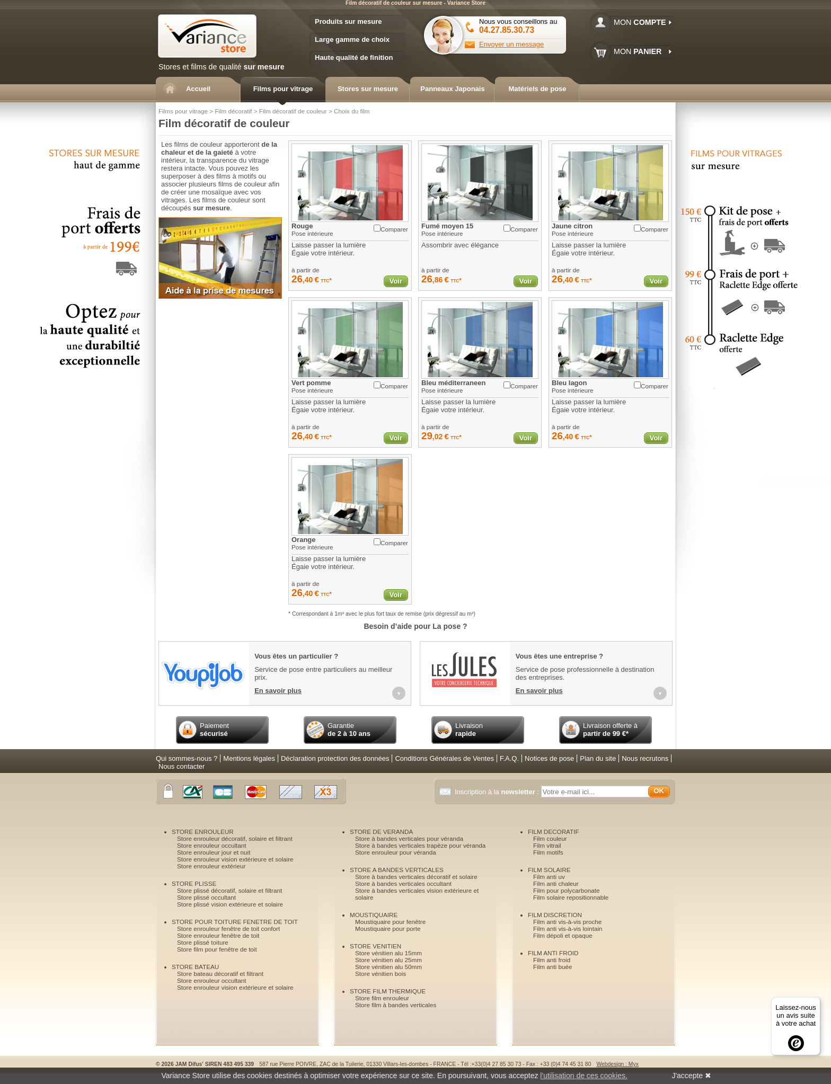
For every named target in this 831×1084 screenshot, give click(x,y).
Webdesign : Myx (617, 1064)
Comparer (391, 229)
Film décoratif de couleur (293, 111)
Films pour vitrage (183, 111)
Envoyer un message (511, 44)
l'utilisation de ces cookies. (583, 1075)
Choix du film (352, 111)
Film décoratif (233, 111)
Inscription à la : (498, 792)
